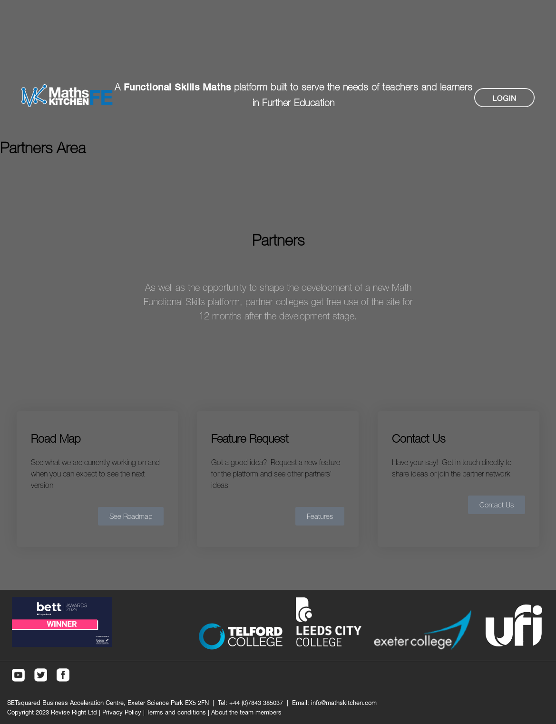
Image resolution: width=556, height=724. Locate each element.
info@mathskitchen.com (344, 702)
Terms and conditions (176, 712)
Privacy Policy (121, 712)
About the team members (246, 712)
